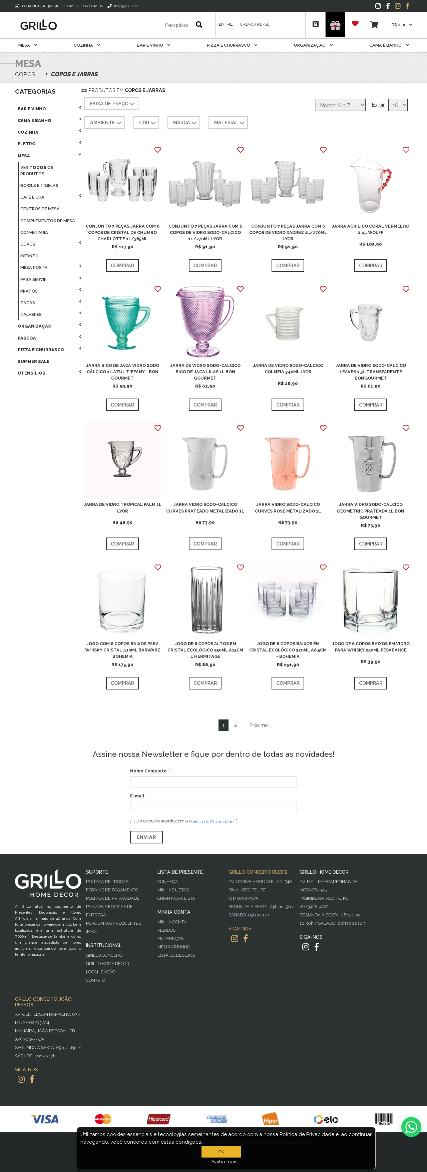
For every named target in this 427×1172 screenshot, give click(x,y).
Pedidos (166, 930)
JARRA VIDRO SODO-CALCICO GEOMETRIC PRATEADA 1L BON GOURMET (370, 511)
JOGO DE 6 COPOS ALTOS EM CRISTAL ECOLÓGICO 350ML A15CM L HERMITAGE (205, 650)
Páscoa (27, 338)
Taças (27, 302)
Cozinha (87, 45)
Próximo (259, 725)
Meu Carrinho (173, 946)
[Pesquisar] (156, 25)
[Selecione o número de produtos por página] (398, 105)
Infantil (29, 255)
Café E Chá (32, 197)
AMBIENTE (106, 123)
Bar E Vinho (153, 45)
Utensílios (31, 373)
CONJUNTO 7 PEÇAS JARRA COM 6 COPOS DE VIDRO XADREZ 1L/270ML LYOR (288, 232)
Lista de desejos (176, 955)
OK (223, 1151)
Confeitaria (34, 232)
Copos (27, 244)
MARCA (185, 123)
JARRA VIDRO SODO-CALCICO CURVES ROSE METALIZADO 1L (288, 507)
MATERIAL (230, 123)
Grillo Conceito (104, 955)
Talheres (31, 314)
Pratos (29, 291)
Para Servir (33, 279)
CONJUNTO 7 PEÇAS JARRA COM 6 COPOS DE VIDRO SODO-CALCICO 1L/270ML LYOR (205, 232)
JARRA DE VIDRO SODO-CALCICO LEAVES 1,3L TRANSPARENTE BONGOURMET (371, 372)
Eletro (27, 143)
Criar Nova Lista (176, 898)
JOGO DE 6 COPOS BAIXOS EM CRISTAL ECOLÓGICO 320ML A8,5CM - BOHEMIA (288, 650)
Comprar (122, 265)
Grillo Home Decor (107, 963)
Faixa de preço (113, 104)
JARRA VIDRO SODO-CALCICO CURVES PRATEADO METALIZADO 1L (205, 507)
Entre (226, 24)
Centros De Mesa (40, 208)
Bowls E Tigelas (39, 185)
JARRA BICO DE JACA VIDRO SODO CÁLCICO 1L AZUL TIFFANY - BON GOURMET (122, 372)
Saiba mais (225, 1162)
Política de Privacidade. (212, 821)
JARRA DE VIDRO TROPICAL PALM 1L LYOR (122, 507)
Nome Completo (148, 770)
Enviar (146, 837)
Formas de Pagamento (112, 889)
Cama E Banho (389, 45)
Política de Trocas (107, 881)
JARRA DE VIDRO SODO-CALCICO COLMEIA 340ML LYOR (288, 368)
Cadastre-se (255, 24)
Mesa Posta (34, 267)
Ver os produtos (36, 170)
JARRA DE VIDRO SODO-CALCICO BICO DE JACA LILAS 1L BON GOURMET (205, 372)
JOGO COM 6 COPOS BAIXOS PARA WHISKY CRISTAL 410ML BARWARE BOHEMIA (122, 650)
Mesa (27, 45)
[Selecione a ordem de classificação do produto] (341, 105)
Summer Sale (33, 361)
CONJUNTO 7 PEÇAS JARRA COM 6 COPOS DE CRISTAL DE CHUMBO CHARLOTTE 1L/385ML (122, 232)
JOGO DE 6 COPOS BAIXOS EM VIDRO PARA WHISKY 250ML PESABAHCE (371, 646)
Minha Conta (171, 921)
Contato (95, 980)
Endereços (170, 938)
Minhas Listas (173, 889)
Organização (313, 45)
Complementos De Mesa (47, 220)
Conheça (167, 881)
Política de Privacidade (112, 898)
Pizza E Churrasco (232, 45)
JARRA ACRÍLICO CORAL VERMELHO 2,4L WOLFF (370, 229)
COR (148, 123)
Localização (100, 971)
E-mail (137, 795)
